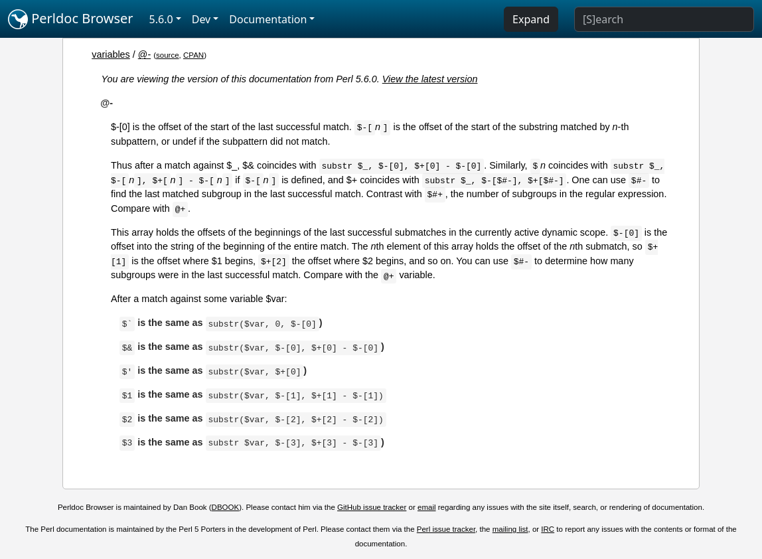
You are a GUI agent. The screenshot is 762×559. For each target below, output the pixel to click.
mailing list (510, 529)
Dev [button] (201, 19)
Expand (531, 19)
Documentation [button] (268, 19)
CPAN (193, 55)
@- (144, 54)
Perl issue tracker (446, 529)
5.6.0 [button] (161, 19)
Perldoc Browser (70, 19)
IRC (547, 529)
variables (111, 54)
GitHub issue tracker (371, 507)
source (167, 55)
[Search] (664, 19)
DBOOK (226, 507)
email (427, 507)
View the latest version (430, 79)
